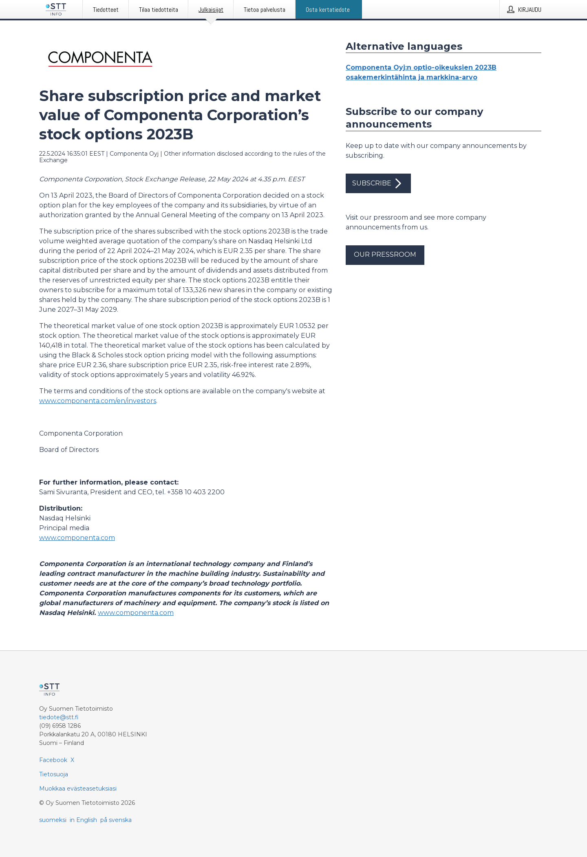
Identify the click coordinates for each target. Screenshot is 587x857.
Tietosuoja (53, 774)
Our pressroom (385, 254)
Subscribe (378, 183)
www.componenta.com (77, 538)
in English (83, 820)
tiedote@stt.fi (59, 717)
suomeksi (52, 820)
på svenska (116, 820)
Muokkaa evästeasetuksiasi (78, 788)
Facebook (53, 760)
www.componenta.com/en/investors (97, 401)
